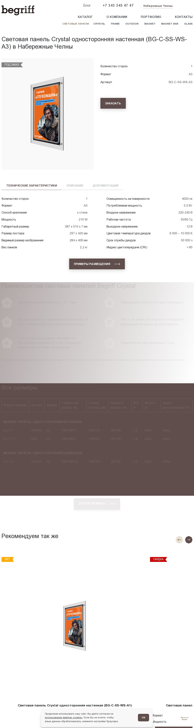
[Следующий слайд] (188, 540)
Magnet (150, 23)
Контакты (183, 17)
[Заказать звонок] (183, 5)
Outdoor (132, 23)
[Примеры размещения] (97, 264)
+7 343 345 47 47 (118, 5)
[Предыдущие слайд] (179, 540)
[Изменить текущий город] (158, 6)
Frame (115, 23)
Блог (87, 5)
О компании (116, 17)
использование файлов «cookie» (63, 717)
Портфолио (151, 17)
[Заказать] (113, 103)
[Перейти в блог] (184, 718)
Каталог (85, 17)
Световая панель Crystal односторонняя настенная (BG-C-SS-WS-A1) (75, 705)
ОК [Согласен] (143, 717)
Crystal (99, 23)
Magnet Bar (169, 23)
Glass (188, 23)
